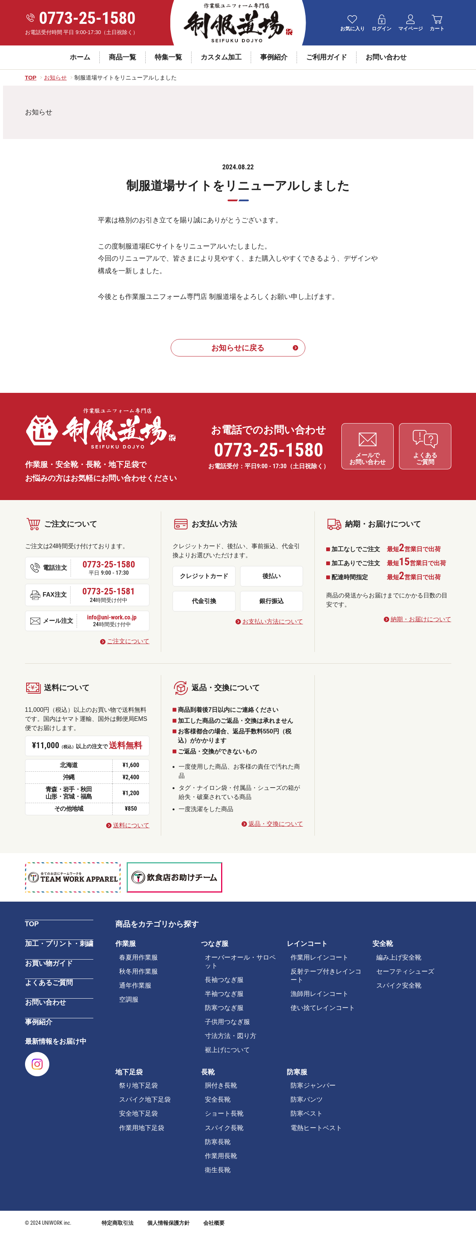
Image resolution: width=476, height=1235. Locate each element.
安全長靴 (218, 1099)
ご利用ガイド (326, 57)
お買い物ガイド (49, 962)
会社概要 (214, 1223)
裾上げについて (227, 1050)
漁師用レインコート (320, 993)
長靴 (208, 1072)
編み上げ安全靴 (398, 957)
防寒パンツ (307, 1099)
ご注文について (128, 641)
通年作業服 (135, 985)
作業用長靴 (221, 1156)
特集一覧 (168, 57)
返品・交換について (275, 824)
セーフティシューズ (405, 971)
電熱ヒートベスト (316, 1128)
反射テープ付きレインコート (326, 975)
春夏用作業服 (138, 957)
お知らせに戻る (238, 348)
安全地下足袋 (138, 1114)
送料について (131, 825)
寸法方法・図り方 (230, 1036)
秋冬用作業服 (138, 971)
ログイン (381, 28)
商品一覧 (122, 57)
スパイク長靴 (224, 1128)
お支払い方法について (272, 621)
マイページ (410, 28)
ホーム (80, 57)
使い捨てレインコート (323, 1007)
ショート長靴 (224, 1114)
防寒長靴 (218, 1142)
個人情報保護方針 (168, 1223)
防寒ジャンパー (313, 1085)
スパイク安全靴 (398, 985)
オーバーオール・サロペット (240, 961)
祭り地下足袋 (138, 1085)
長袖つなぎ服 (224, 979)
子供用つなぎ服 (227, 1022)
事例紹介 (273, 57)
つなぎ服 (214, 943)
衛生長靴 (218, 1170)
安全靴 (382, 943)
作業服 (125, 943)
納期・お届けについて (421, 619)
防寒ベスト (307, 1114)
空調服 (128, 999)
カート (437, 28)
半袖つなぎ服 (224, 993)
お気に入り (352, 28)
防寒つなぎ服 (224, 1007)
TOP (32, 923)
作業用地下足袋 (141, 1128)
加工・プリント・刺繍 (59, 943)
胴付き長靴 (221, 1085)
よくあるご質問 (49, 981)
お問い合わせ (386, 57)
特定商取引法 (118, 1223)
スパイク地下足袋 (145, 1099)
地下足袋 (129, 1072)
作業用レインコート (320, 957)
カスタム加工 (221, 57)
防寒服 (297, 1072)
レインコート (307, 943)
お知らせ (38, 112)
